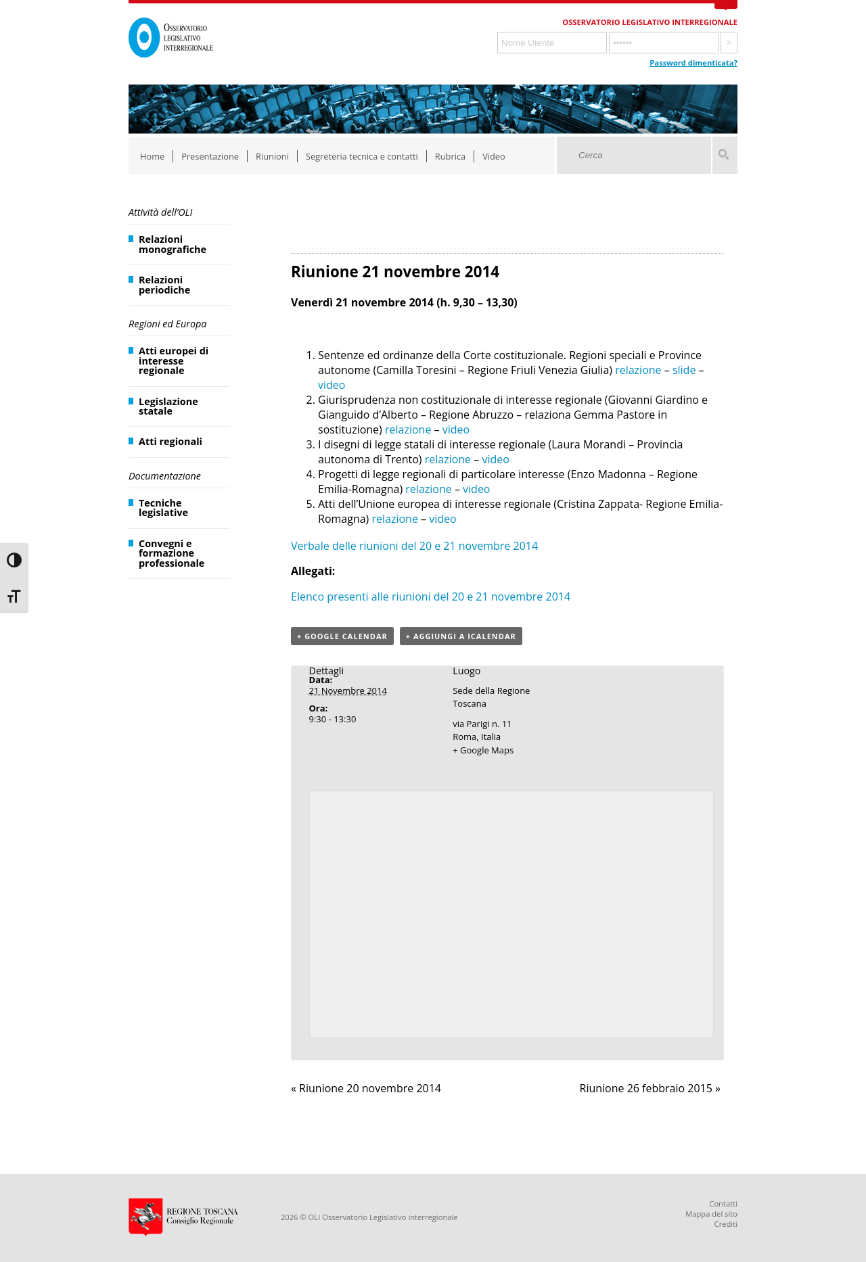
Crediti (725, 1224)
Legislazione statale (168, 406)
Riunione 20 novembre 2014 (366, 1088)
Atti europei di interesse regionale (173, 360)
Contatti (723, 1203)
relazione (638, 370)
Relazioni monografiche (172, 244)
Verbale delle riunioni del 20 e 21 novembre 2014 (414, 545)
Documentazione (165, 475)
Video (493, 156)
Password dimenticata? (693, 62)
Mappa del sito (711, 1214)
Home (152, 156)
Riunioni (272, 156)
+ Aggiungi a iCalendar (461, 636)
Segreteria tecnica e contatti (362, 156)
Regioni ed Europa (167, 323)
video (331, 384)
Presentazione (210, 156)
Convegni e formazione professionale (171, 553)
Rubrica (450, 156)
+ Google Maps (483, 750)
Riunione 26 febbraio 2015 (650, 1088)
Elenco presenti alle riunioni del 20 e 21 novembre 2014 (430, 596)
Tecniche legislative (163, 507)
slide (684, 370)
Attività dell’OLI (160, 212)
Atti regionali (170, 441)
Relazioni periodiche (164, 284)
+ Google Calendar (342, 636)
